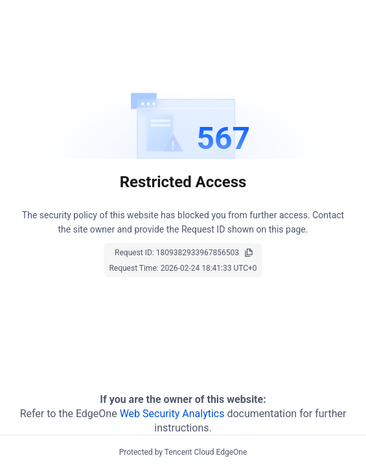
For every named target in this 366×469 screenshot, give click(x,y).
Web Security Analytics (172, 413)
